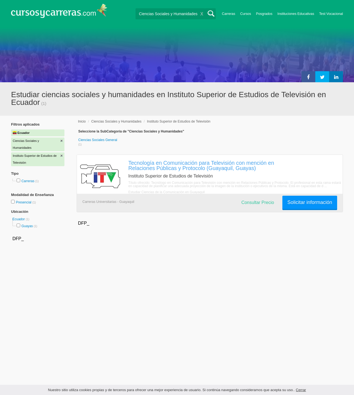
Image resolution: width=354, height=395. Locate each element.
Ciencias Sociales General (97, 140)
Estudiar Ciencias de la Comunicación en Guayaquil (166, 192)
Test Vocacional (331, 13)
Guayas (27, 226)
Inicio (82, 121)
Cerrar (301, 390)
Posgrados (264, 13)
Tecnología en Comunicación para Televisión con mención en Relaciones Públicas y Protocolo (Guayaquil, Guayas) (201, 165)
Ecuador (19, 219)
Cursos (245, 13)
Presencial (24, 202)
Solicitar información (309, 202)
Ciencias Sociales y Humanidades (116, 121)
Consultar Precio (257, 202)
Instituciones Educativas (295, 13)
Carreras (228, 13)
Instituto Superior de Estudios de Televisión (178, 121)
